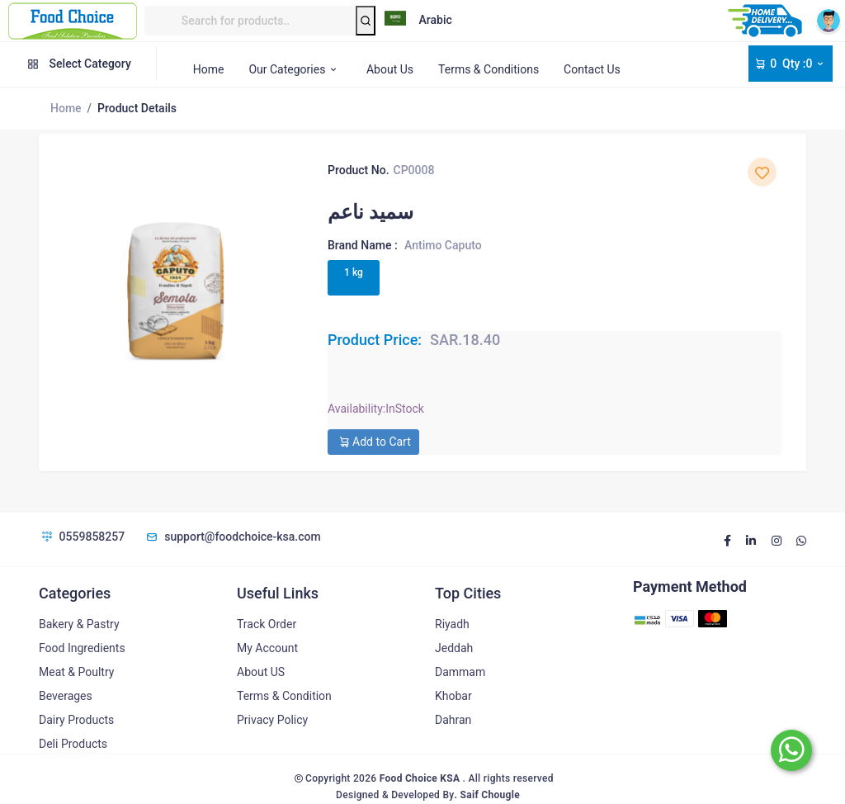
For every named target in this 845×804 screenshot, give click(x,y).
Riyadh (452, 624)
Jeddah (454, 648)
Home (208, 69)
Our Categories (295, 69)
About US (261, 672)
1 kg (353, 272)
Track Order (266, 624)
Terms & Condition (284, 695)
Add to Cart (373, 441)
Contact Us (592, 69)
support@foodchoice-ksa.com (232, 536)
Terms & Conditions (488, 69)
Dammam (460, 672)
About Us (389, 69)
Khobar (453, 695)
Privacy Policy (272, 719)
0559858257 (82, 536)
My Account (267, 648)
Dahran (453, 719)
